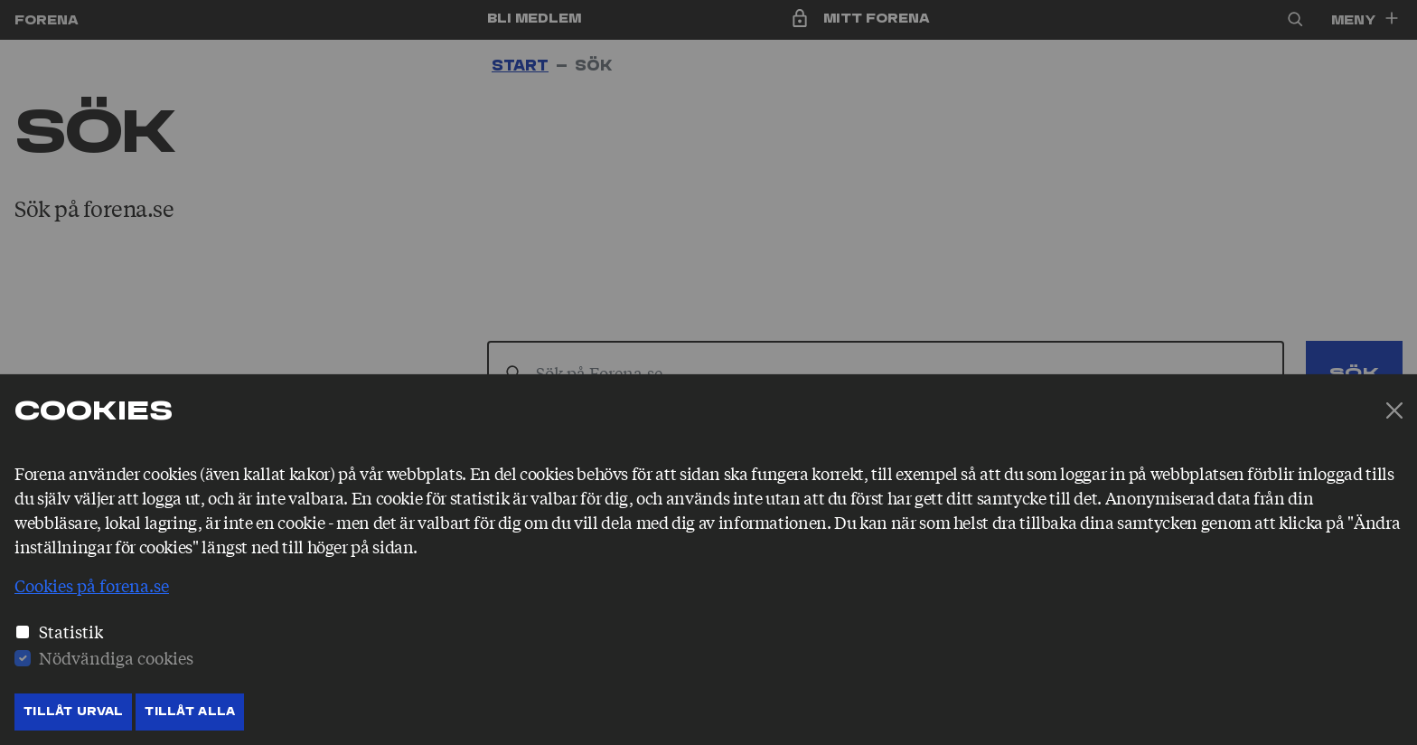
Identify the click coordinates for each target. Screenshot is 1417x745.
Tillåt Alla (190, 711)
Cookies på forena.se (91, 585)
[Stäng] (1394, 410)
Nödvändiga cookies (116, 657)
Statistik (71, 631)
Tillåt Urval (73, 711)
